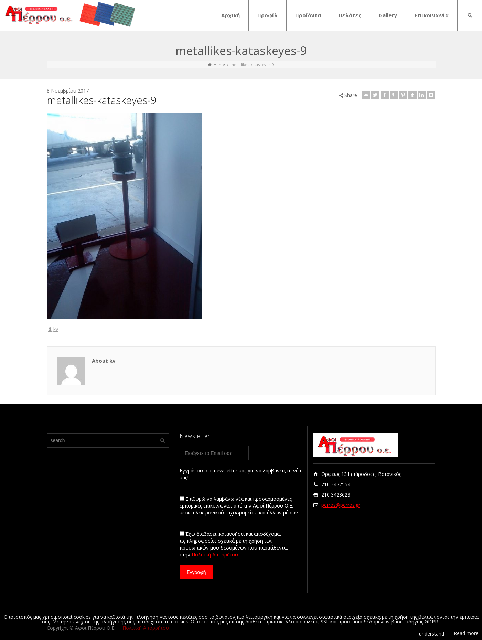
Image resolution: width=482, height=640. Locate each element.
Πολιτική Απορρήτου (215, 554)
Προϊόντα (308, 15)
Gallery (388, 15)
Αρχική (230, 15)
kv (55, 329)
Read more (466, 633)
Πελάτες (350, 15)
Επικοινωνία (432, 15)
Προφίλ (267, 15)
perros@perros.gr (340, 505)
